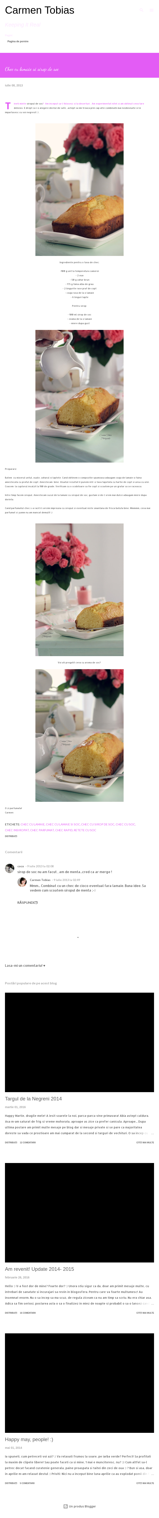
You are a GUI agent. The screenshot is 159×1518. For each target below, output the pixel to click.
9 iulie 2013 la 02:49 (67, 880)
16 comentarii (28, 1313)
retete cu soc (85, 830)
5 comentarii (27, 1483)
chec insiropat (17, 830)
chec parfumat (42, 830)
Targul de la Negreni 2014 (33, 1098)
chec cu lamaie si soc (63, 824)
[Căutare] (141, 7)
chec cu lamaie (33, 824)
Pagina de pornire (17, 41)
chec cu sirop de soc (97, 824)
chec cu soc (125, 824)
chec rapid (64, 830)
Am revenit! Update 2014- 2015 (39, 1269)
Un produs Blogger (79, 1506)
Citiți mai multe (145, 1142)
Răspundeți (27, 902)
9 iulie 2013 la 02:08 (40, 866)
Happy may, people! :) (29, 1439)
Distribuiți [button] (11, 836)
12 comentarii (28, 1142)
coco (20, 866)
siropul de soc (34, 103)
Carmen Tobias (39, 10)
